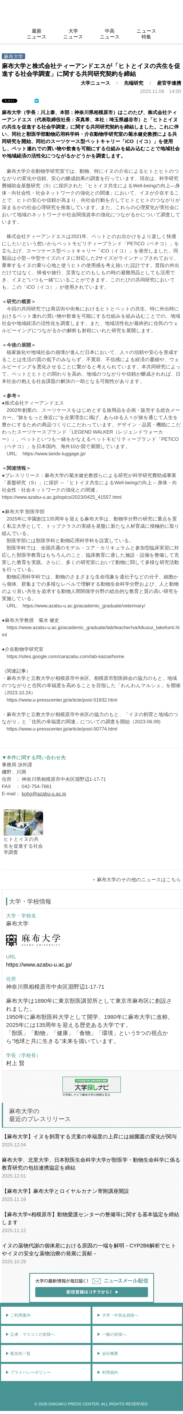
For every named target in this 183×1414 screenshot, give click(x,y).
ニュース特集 (146, 33)
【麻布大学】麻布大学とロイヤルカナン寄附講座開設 (65, 1191)
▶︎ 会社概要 (107, 1353)
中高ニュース (110, 33)
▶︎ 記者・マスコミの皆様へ (30, 1334)
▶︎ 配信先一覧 (18, 1353)
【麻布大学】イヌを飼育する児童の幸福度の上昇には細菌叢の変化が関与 (89, 1137)
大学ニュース (73, 33)
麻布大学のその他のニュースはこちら (139, 879)
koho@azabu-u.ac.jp (44, 793)
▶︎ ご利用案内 (18, 1315)
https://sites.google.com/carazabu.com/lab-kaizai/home (65, 656)
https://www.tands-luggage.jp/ (54, 453)
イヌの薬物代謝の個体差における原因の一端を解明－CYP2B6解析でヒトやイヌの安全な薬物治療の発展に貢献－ (89, 1249)
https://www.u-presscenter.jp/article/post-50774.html (62, 729)
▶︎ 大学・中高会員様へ (117, 1315)
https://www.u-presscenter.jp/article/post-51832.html (62, 700)
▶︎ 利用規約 (107, 1372)
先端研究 (133, 83)
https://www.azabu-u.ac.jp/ (39, 965)
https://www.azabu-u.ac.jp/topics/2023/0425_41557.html (62, 497)
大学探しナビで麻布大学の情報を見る (91, 1086)
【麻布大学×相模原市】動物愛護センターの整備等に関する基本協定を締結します (90, 1218)
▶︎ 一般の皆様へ (111, 1334)
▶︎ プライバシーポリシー (28, 1372)
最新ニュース (37, 33)
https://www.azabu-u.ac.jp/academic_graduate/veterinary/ (84, 605)
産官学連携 (169, 83)
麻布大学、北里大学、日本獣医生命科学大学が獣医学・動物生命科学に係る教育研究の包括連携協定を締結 (91, 1164)
